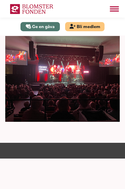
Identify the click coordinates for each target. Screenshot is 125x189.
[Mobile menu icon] (114, 9)
